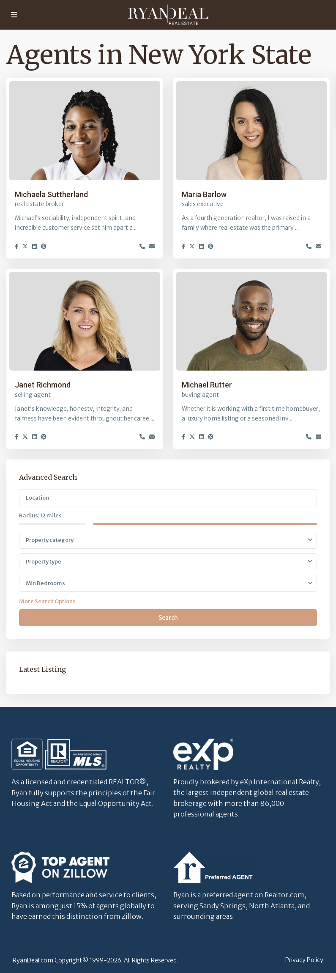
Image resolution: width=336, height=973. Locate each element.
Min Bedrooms (45, 583)
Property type (43, 561)
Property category (50, 540)
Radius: (40, 515)
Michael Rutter (207, 384)
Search (168, 617)
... (136, 227)
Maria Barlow (204, 194)
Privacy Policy (304, 960)
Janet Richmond (43, 384)
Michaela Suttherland (51, 194)
